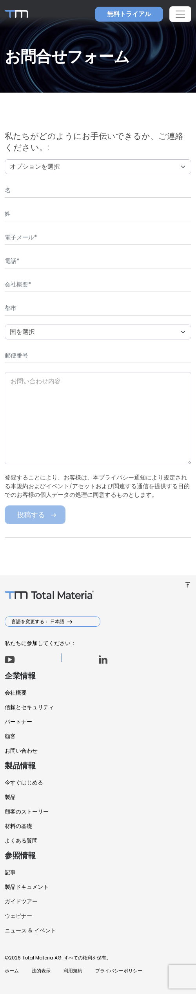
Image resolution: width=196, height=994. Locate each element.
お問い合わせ (21, 751)
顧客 (10, 736)
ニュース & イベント (30, 930)
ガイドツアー (21, 901)
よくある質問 (21, 840)
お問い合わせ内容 (36, 381)
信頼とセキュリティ (29, 707)
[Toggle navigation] (180, 14)
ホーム (12, 970)
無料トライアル (129, 13)
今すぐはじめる (24, 782)
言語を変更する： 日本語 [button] (38, 621)
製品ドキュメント (27, 887)
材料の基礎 (18, 826)
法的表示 (41, 970)
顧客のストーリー (27, 811)
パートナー (18, 722)
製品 (10, 797)
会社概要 (16, 693)
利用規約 (73, 970)
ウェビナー (18, 916)
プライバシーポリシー (118, 970)
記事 (10, 872)
